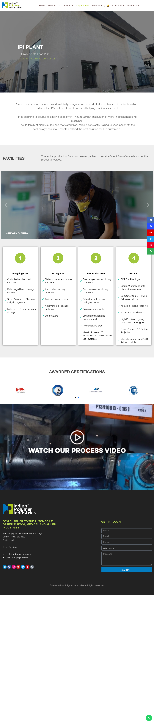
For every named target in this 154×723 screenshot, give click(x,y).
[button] (5, 205)
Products (54, 5)
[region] (77, 205)
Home (41, 5)
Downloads (133, 5)
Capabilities (82, 5)
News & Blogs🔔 (100, 5)
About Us (68, 5)
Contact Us (118, 5)
